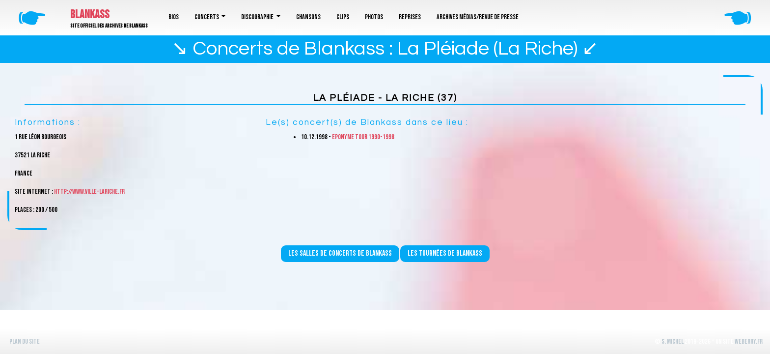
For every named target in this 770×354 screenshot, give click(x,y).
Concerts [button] (207, 17)
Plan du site (24, 341)
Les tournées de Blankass (445, 253)
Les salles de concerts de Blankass (340, 253)
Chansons (308, 17)
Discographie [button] (258, 17)
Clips (342, 17)
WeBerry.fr (749, 341)
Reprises (410, 17)
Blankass (90, 14)
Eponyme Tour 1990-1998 (363, 137)
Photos (374, 17)
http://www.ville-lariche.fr (89, 191)
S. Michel (672, 341)
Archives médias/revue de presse (478, 17)
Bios (173, 17)
